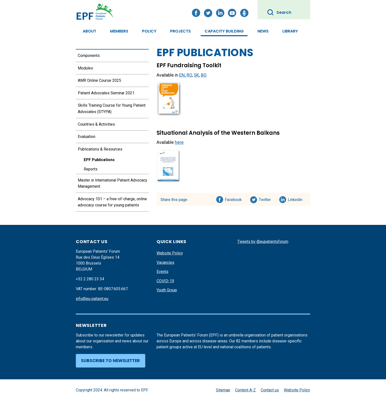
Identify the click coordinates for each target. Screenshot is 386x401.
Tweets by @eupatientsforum (262, 241)
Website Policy (170, 253)
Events (162, 271)
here (179, 142)
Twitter (266, 199)
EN (182, 75)
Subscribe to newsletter (110, 361)
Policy (149, 31)
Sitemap (223, 390)
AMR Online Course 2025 (99, 80)
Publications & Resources (100, 149)
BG (204, 75)
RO (189, 75)
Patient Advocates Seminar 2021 (106, 93)
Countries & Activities (96, 124)
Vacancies (165, 262)
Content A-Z (245, 390)
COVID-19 (165, 281)
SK (196, 75)
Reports (90, 169)
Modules (85, 68)
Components (89, 55)
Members (119, 31)
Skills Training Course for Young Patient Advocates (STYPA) (111, 108)
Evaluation (86, 136)
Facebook (233, 199)
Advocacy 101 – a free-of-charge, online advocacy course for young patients (112, 202)
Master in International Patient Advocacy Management (112, 183)
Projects (180, 31)
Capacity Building (224, 31)
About (89, 31)
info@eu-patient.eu (92, 298)
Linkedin (295, 199)
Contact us (270, 390)
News (263, 31)
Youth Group (167, 290)
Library (290, 31)
